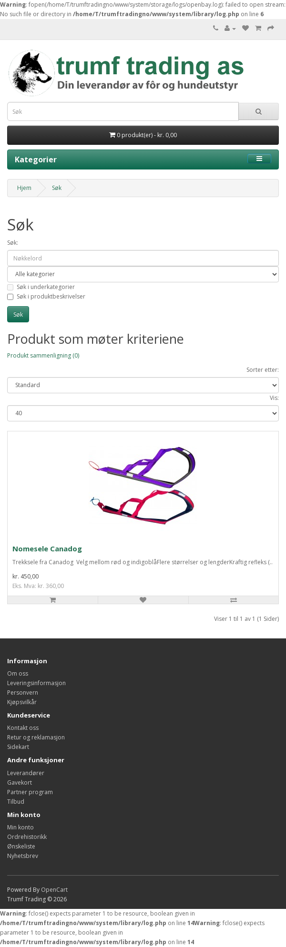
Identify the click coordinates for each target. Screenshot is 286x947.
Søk (56, 188)
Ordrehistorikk (27, 837)
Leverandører (25, 773)
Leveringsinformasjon (36, 683)
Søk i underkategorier (41, 287)
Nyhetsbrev (22, 856)
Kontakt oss (23, 728)
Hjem (24, 188)
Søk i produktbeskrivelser (46, 296)
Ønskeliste (21, 846)
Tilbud (15, 801)
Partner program (30, 792)
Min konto (20, 827)
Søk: (12, 243)
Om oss (17, 673)
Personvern (22, 692)
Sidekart (18, 747)
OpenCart (54, 890)
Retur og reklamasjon (36, 737)
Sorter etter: (262, 370)
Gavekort (19, 782)
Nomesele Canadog (47, 548)
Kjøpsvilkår (22, 702)
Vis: (274, 398)
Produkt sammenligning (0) (43, 355)
